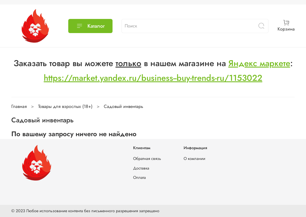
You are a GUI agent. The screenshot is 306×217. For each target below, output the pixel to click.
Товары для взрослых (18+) (65, 106)
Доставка (141, 168)
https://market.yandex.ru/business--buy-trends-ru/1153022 (153, 78)
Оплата (139, 177)
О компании (194, 158)
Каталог (90, 26)
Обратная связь (147, 158)
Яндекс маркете (259, 63)
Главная (19, 106)
